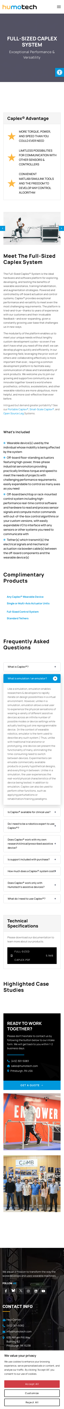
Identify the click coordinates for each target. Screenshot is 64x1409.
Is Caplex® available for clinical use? (29, 812)
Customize (32, 1393)
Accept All (32, 1384)
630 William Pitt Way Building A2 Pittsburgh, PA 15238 (18, 1341)
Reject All (32, 1402)
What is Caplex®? (18, 667)
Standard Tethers (18, 618)
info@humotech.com (19, 1331)
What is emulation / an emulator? (27, 678)
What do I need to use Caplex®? (26, 898)
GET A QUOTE (32, 1085)
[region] (32, 1379)
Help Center (13, 1319)
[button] (59, 72)
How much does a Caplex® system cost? (32, 871)
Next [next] (61, 228)
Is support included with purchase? (29, 859)
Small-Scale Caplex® (42, 409)
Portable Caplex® (18, 409)
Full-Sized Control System (23, 611)
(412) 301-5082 (15, 1325)
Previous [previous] (2, 228)
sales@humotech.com (24, 1066)
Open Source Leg (13, 413)
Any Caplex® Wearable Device (25, 597)
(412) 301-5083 (20, 1061)
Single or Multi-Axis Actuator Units (28, 603)
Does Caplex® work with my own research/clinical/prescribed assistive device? (30, 844)
